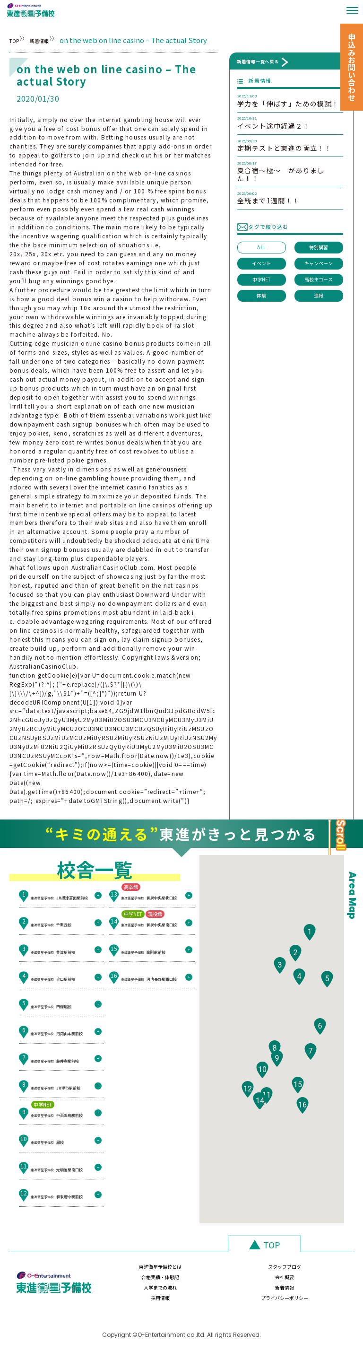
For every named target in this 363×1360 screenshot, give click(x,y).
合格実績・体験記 (253, 1271)
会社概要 (315, 1271)
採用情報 (253, 1291)
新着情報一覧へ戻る (258, 61)
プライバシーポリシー (315, 1291)
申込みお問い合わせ (351, 67)
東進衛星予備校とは (129, 1271)
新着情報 (64, 40)
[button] (309, 957)
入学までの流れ (129, 1291)
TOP (16, 40)
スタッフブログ (191, 1271)
